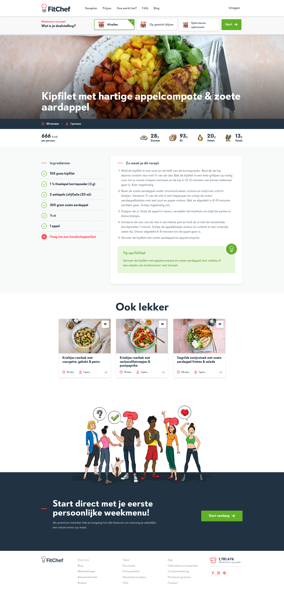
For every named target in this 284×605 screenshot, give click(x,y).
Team (126, 560)
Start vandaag (222, 516)
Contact (173, 583)
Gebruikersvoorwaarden (183, 565)
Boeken (82, 583)
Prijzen (107, 8)
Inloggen (234, 8)
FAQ (145, 8)
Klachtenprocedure (134, 577)
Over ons (83, 560)
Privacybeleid (131, 571)
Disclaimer (129, 565)
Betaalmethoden (87, 577)
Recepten (91, 8)
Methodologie (86, 571)
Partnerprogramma (179, 577)
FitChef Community (55, 8)
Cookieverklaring (178, 571)
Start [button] (231, 24)
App (170, 560)
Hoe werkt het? (127, 8)
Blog (156, 8)
